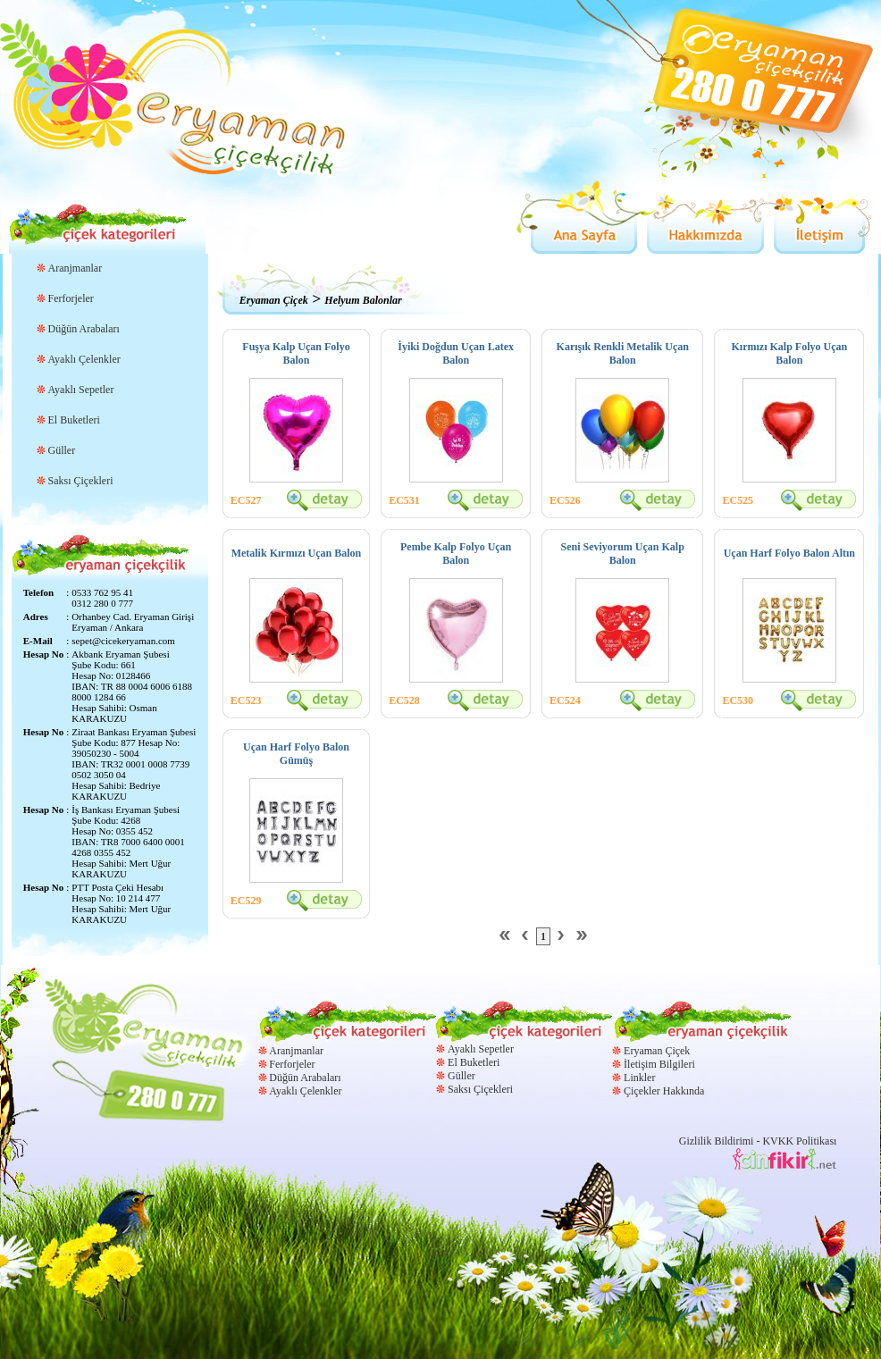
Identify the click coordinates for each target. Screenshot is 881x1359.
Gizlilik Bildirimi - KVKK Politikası (758, 1141)
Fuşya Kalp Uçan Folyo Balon (295, 353)
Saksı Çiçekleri (80, 480)
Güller (62, 450)
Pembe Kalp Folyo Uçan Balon (455, 553)
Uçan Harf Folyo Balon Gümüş (296, 754)
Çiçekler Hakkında (664, 1091)
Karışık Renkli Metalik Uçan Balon (623, 353)
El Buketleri (74, 420)
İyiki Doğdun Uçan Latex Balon (456, 353)
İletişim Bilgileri (659, 1064)
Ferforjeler (71, 298)
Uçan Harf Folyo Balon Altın (789, 553)
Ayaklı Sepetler (81, 389)
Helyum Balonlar (362, 300)
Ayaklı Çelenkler (84, 359)
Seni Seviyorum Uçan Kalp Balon (622, 553)
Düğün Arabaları (84, 329)
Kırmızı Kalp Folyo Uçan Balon (789, 353)
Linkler (639, 1077)
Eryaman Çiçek (273, 300)
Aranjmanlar (75, 268)
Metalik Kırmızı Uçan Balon (296, 553)
